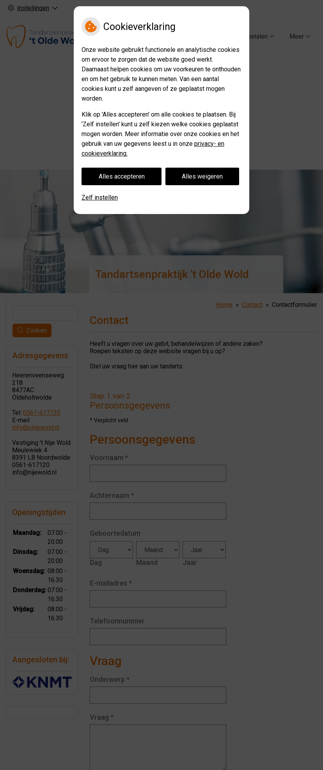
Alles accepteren (122, 176)
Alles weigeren (202, 176)
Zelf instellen (100, 197)
